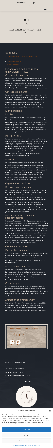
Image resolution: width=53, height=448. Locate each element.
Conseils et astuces (13, 64)
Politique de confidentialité (32, 445)
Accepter (26, 430)
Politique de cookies (18, 445)
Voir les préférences (27, 441)
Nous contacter (26, 6)
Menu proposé (11, 59)
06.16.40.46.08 (17, 334)
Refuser (26, 435)
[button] (50, 411)
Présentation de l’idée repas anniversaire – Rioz (22, 56)
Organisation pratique (14, 61)
